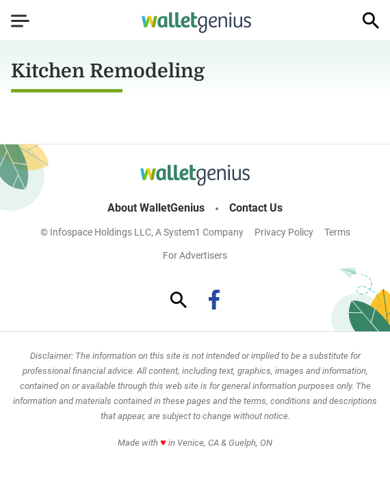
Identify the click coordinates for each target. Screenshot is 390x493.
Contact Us (256, 208)
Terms (337, 232)
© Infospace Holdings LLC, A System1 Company (142, 232)
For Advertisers (195, 255)
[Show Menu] (20, 20)
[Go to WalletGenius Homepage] (196, 22)
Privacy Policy (284, 232)
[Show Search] (371, 20)
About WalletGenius (156, 208)
